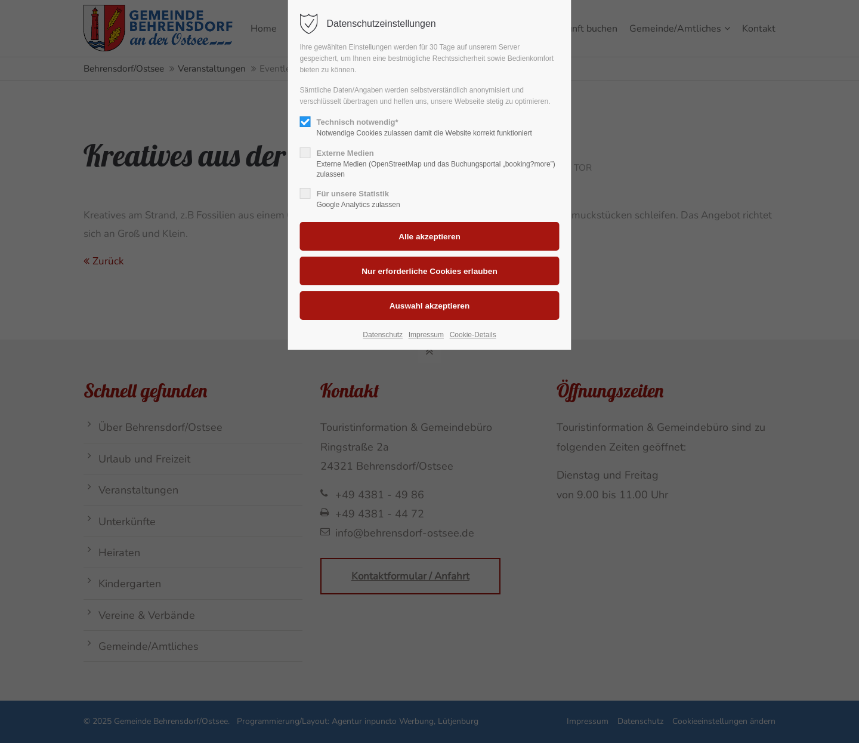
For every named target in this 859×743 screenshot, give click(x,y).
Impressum (426, 335)
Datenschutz (383, 335)
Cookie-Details (473, 335)
